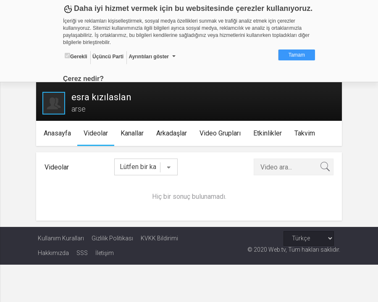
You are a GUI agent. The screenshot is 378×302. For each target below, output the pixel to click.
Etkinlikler (269, 133)
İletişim (104, 253)
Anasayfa (59, 133)
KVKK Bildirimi (159, 238)
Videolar (97, 133)
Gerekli (76, 56)
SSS (82, 253)
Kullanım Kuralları (61, 238)
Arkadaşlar (173, 133)
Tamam (297, 55)
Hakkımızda (53, 253)
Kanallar (133, 133)
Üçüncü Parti (107, 57)
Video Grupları (221, 133)
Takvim (306, 133)
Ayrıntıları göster (149, 57)
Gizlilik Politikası (112, 238)
